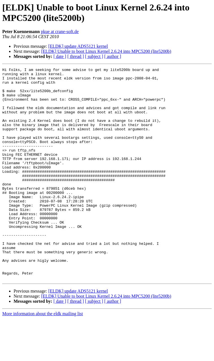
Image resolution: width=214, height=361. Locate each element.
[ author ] (112, 56)
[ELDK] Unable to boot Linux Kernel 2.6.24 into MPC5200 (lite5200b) (106, 51)
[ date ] (59, 56)
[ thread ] (75, 56)
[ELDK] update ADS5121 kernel (78, 46)
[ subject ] (94, 56)
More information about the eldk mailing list (42, 356)
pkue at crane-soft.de (60, 31)
